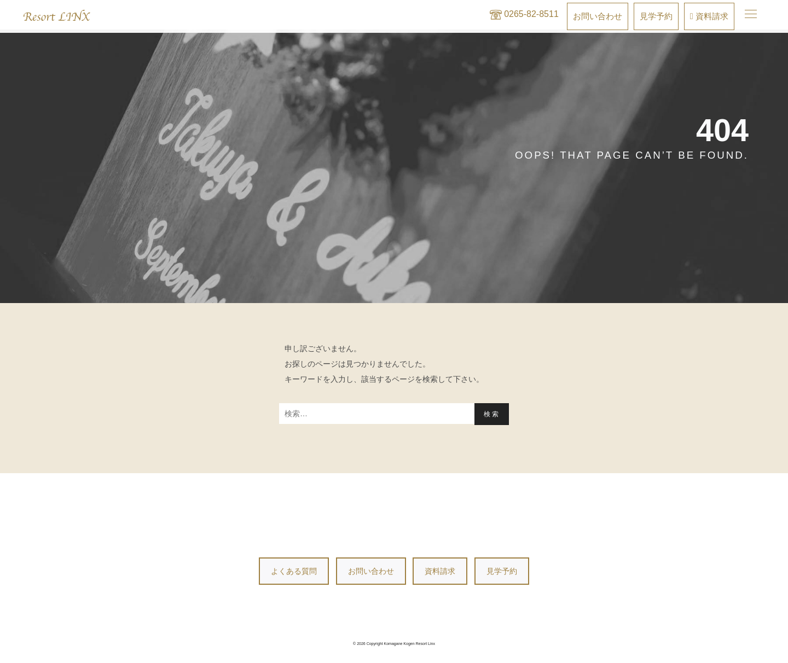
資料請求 (440, 571)
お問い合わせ (371, 571)
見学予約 (501, 571)
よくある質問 (294, 571)
